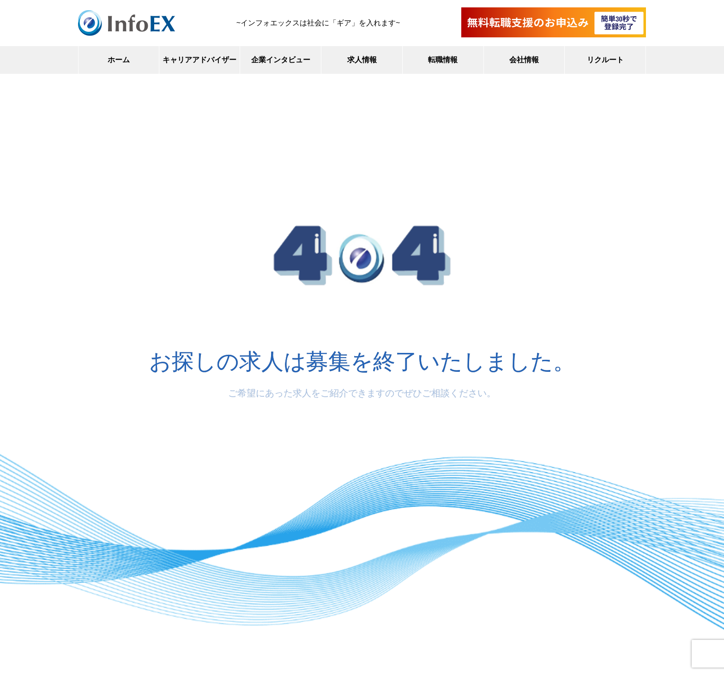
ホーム (119, 60)
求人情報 (362, 60)
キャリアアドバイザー (199, 60)
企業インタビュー (280, 60)
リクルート (605, 60)
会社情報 (524, 60)
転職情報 (443, 60)
